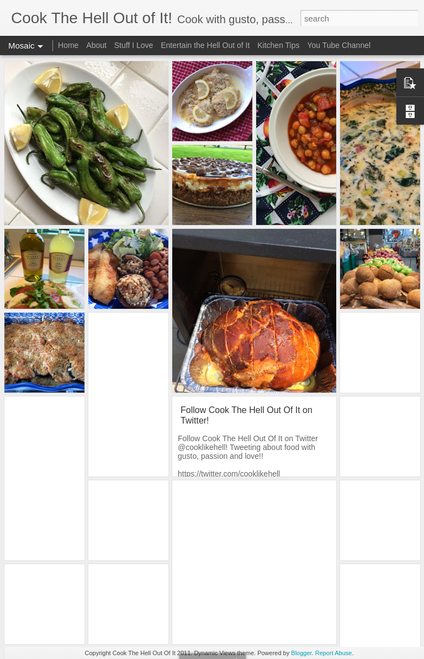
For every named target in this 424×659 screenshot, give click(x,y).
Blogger (301, 653)
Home (68, 45)
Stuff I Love (133, 45)
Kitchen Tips (278, 45)
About (96, 45)
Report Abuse (333, 653)
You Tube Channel (338, 45)
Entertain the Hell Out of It (205, 45)
